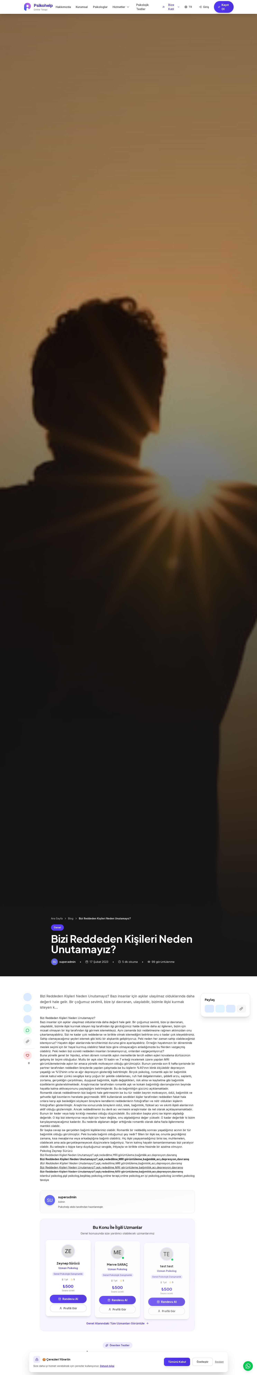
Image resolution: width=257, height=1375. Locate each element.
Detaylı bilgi (107, 1365)
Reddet (219, 1361)
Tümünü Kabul (177, 1361)
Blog (70, 918)
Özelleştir (202, 1361)
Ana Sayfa (57, 918)
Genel (57, 927)
